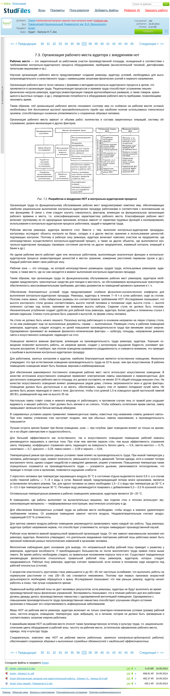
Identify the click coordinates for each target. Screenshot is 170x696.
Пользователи (79, 10)
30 (42, 44)
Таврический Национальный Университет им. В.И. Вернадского (67, 24)
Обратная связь (20, 692)
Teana (31, 20)
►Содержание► (2, 95)
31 (48, 44)
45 (131, 44)
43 (120, 44)
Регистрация (19, 3)
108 (128, 673)
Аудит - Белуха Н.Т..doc (22, 668)
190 (128, 668)
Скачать (148, 31)
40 (102, 44)
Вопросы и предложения (42, 692)
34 (66, 44)
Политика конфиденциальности (105, 692)
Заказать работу (156, 10)
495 (128, 678)
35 (72, 44)
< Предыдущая (25, 44)
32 (54, 44)
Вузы (41, 10)
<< (12, 44)
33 (60, 44)
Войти (7, 3)
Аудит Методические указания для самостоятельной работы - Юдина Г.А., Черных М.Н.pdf (58, 678)
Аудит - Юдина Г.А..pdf (22, 673)
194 (128, 683)
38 (90, 44)
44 (126, 44)
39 (96, 44)
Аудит (31, 28)
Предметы (57, 10)
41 (108, 44)
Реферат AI (132, 10)
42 (114, 44)
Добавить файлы (106, 10)
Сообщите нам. (101, 21)
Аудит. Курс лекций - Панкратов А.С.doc (31, 683)
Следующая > (149, 44)
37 (84, 44)
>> (162, 44)
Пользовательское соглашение (71, 692)
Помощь (6, 692)
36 (78, 44)
